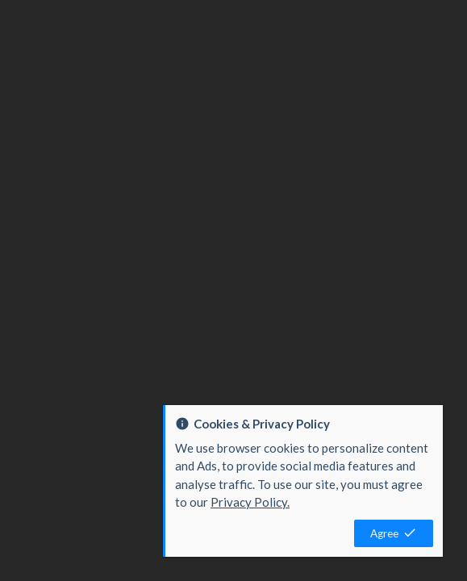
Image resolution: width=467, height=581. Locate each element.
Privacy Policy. (250, 502)
